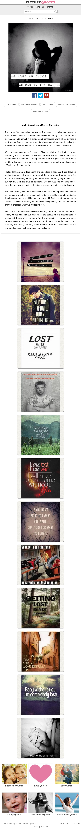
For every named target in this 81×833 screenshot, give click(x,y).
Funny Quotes (14, 804)
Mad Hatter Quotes (29, 104)
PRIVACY (26, 823)
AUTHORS (40, 7)
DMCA (33, 823)
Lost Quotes (11, 104)
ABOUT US (64, 823)
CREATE (50, 7)
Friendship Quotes (14, 775)
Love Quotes (40, 775)
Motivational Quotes (40, 804)
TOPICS (30, 7)
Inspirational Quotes (67, 804)
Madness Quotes (40, 111)
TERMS (18, 823)
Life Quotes (67, 775)
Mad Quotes (47, 104)
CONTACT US (75, 823)
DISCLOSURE (8, 823)
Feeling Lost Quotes (66, 104)
